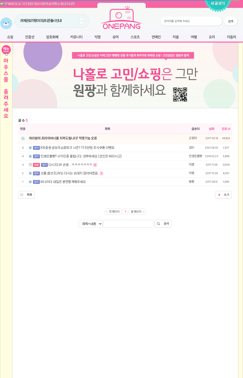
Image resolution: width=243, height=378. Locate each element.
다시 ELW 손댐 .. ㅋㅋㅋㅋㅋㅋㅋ (71, 186)
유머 (115, 37)
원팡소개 (57, 4)
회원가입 (32, 4)
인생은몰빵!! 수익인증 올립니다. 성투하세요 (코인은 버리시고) (81, 178)
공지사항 (69, 4)
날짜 (211, 150)
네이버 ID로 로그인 (15, 4)
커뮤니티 (76, 37)
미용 (176, 37)
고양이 (193, 160)
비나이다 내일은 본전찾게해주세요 (63, 203)
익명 (97, 37)
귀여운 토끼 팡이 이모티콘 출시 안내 (40, 21)
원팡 (191, 203)
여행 (194, 37)
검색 (166, 245)
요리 (212, 37)
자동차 (231, 37)
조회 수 (226, 150)
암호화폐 (52, 37)
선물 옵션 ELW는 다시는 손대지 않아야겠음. (70, 195)
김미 (191, 169)
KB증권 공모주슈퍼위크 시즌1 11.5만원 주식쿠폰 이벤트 (77, 169)
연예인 (156, 37)
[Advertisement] (125, 125)
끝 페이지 (136, 233)
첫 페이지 (114, 233)
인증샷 (29, 37)
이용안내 (45, 4)
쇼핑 (10, 37)
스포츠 (135, 37)
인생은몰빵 (195, 178)
